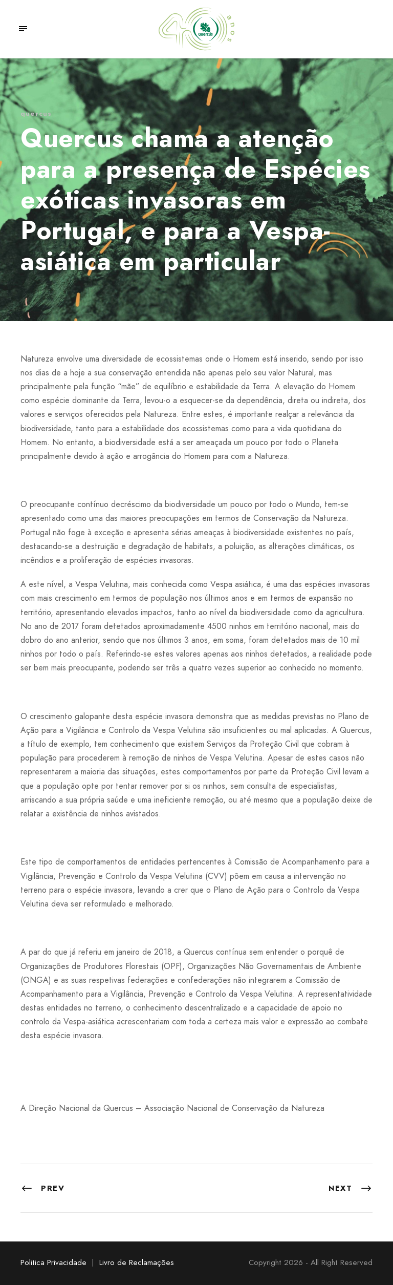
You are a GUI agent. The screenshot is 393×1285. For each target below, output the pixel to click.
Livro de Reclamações (136, 1262)
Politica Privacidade (53, 1262)
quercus (36, 113)
